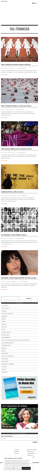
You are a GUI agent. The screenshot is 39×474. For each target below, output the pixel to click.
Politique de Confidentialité (31, 452)
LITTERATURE (5, 345)
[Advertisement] (19, 14)
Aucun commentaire (22, 68)
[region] (17, 463)
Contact (16, 453)
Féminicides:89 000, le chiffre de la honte (12, 192)
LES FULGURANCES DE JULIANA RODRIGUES (15, 340)
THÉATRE (4, 372)
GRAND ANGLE (13, 195)
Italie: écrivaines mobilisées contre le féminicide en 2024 (16, 149)
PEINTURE (4, 359)
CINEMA (4, 316)
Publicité (16, 451)
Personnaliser (9, 468)
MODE (3, 351)
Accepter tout (26, 468)
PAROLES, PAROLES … (8, 356)
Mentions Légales (32, 450)
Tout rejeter (17, 468)
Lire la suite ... (5, 74)
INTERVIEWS (5, 335)
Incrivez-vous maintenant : (19, 437)
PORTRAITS (4, 361)
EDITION (4, 327)
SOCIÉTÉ (12, 238)
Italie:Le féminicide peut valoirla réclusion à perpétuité (15, 64)
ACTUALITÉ (13, 68)
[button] (34, 3)
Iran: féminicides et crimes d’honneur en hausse (13, 235)
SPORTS (3, 369)
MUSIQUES (4, 353)
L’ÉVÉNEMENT (6, 337)
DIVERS (3, 324)
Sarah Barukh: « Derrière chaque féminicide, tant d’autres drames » (19, 278)
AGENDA (4, 311)
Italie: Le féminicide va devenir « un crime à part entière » (16, 106)
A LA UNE (4, 306)
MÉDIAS (3, 348)
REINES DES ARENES (7, 364)
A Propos (16, 450)
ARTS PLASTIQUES (7, 314)
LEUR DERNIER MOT (13, 281)
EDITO (3, 330)
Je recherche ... (29, 298)
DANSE (3, 319)
